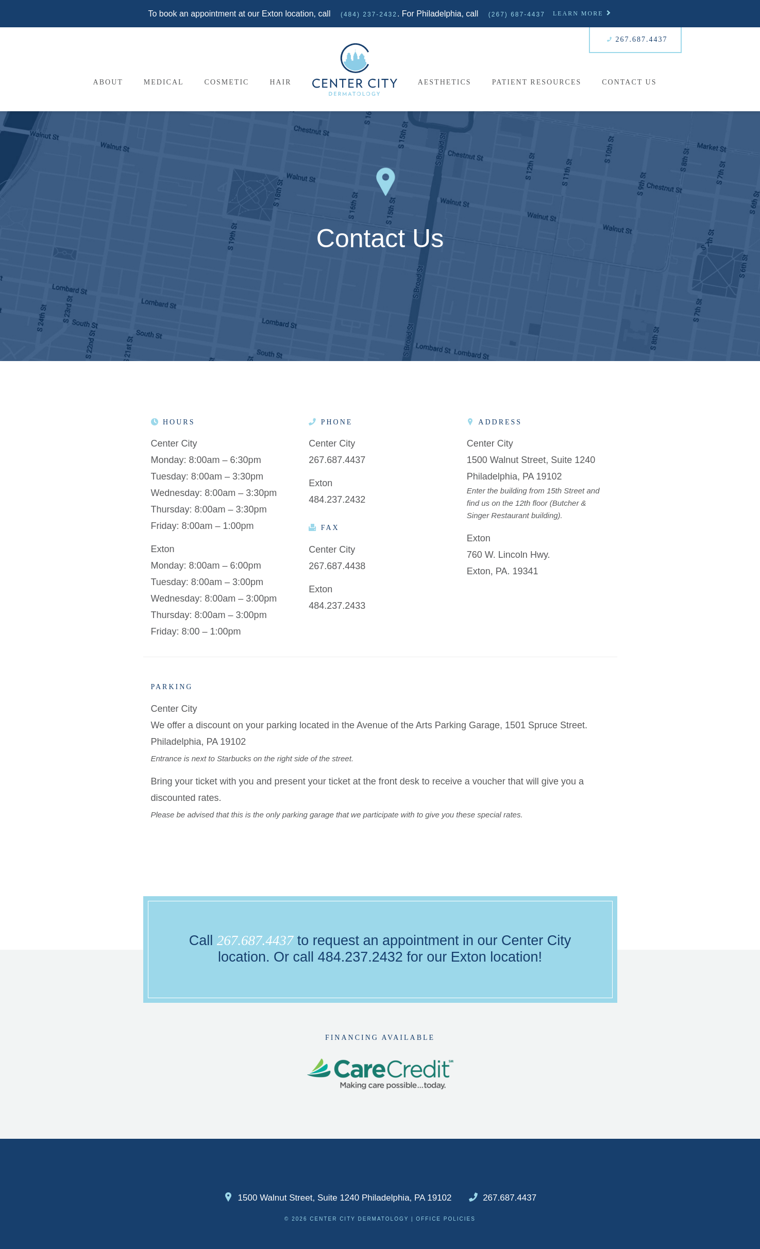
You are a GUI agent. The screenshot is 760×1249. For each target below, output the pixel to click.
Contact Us (629, 82)
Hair (280, 82)
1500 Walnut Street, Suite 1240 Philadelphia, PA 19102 (338, 1198)
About (108, 82)
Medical (164, 82)
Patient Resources (537, 82)
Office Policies (446, 1219)
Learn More (582, 13)
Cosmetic (227, 82)
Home (354, 69)
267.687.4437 (637, 39)
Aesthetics (444, 82)
